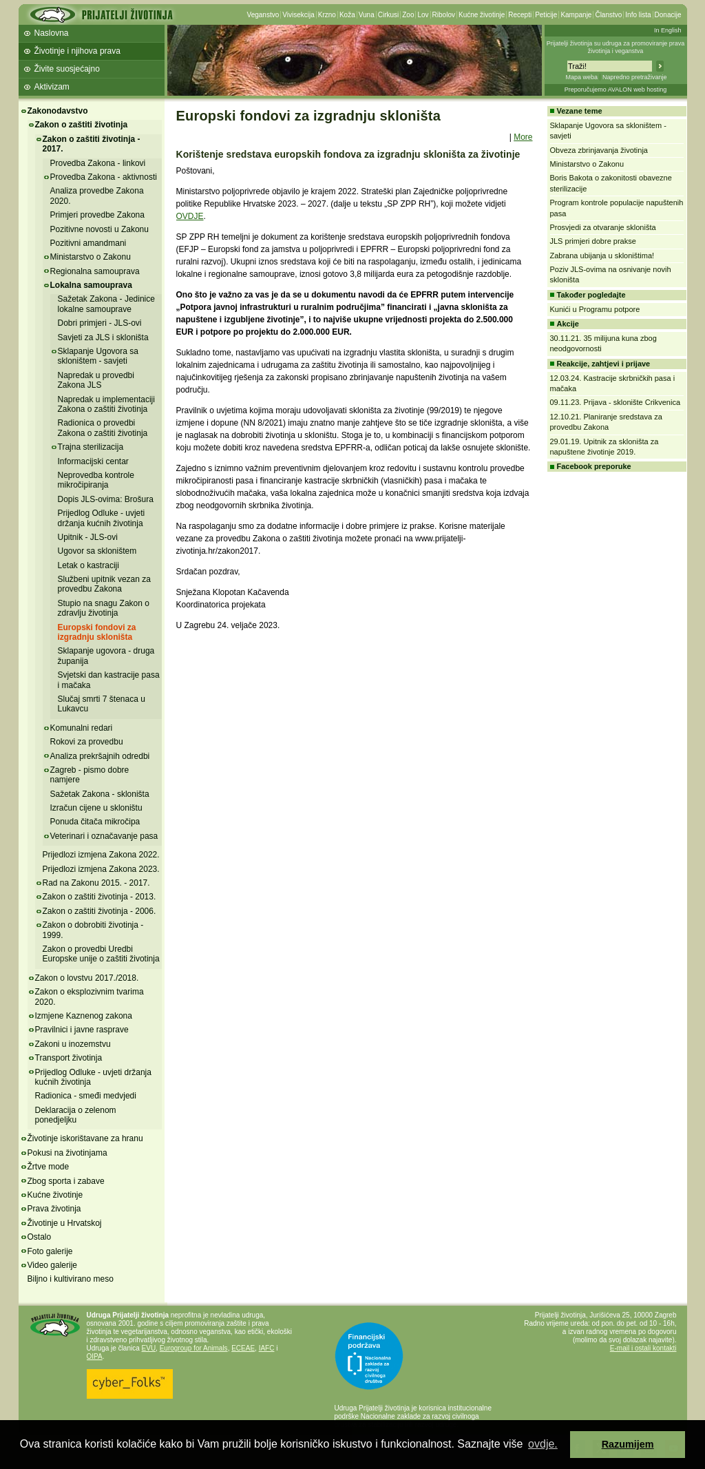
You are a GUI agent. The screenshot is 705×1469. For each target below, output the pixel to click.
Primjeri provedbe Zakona (97, 215)
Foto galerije (50, 1251)
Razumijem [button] (628, 1444)
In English (668, 30)
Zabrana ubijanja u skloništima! (602, 255)
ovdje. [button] (543, 1444)
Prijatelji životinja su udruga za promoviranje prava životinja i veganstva (616, 47)
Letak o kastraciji (88, 565)
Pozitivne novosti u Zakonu (99, 229)
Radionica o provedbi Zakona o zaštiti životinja (103, 427)
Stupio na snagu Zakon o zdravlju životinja (103, 608)
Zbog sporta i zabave (66, 1181)
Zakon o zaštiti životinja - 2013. (99, 897)
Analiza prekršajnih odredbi (100, 756)
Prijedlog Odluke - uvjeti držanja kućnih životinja (101, 518)
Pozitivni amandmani (88, 243)
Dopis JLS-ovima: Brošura (106, 499)
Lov (422, 15)
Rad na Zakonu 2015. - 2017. (96, 883)
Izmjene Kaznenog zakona (83, 1016)
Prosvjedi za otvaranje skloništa (603, 227)
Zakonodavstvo (58, 111)
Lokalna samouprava (91, 285)
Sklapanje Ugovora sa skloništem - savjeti (98, 356)
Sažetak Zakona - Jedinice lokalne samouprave (106, 303)
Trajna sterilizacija (91, 447)
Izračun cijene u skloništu (96, 808)
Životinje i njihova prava (77, 51)
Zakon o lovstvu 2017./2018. (87, 978)
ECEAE (243, 1348)
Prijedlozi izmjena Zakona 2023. (101, 869)
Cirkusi (388, 15)
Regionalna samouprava (95, 271)
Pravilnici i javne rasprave (82, 1029)
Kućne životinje (482, 15)
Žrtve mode (49, 1166)
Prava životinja (54, 1208)
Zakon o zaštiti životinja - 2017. (91, 144)
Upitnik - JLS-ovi (88, 537)
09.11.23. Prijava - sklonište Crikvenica (615, 402)
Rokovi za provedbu (86, 742)
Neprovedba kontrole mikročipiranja (96, 480)
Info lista (638, 15)
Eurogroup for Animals (194, 1348)
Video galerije (53, 1265)
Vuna (367, 15)
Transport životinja (69, 1058)
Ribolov (443, 15)
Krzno (327, 15)
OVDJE (190, 216)
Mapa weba (581, 77)
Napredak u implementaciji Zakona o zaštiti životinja (106, 404)
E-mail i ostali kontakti (643, 1348)
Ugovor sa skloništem (97, 551)
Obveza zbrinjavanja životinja (599, 150)
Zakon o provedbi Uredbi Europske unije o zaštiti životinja (101, 953)
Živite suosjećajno (67, 69)
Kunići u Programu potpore (595, 309)
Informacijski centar (93, 461)
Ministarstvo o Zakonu (90, 257)
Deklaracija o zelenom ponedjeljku (75, 1115)
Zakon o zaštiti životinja (81, 124)
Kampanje (575, 15)
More (523, 137)
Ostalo (40, 1237)
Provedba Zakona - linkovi (98, 163)
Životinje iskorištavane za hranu (85, 1138)
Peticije (546, 15)
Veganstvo (263, 15)
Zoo (408, 15)
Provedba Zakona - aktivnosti (103, 177)
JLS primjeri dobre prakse (593, 241)
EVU (149, 1348)
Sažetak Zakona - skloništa (99, 794)
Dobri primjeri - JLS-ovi (100, 323)
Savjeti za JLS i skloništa (103, 337)
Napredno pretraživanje (634, 77)
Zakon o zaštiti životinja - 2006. (99, 911)
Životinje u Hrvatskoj (65, 1223)
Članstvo (608, 15)
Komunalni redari (81, 728)
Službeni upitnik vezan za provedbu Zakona (104, 584)
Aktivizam (52, 87)
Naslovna (51, 33)
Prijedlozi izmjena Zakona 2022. (101, 854)
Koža (347, 15)
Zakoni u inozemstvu (73, 1044)
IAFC (267, 1348)
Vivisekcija (298, 15)
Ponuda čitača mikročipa (95, 821)
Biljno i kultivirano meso (71, 1279)
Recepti (520, 15)
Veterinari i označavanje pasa (104, 836)
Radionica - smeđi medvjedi (85, 1096)
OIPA (95, 1356)
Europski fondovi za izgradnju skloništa (97, 632)
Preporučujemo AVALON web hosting (616, 89)
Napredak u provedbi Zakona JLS (96, 380)
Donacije (668, 15)
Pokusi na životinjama (67, 1153)
